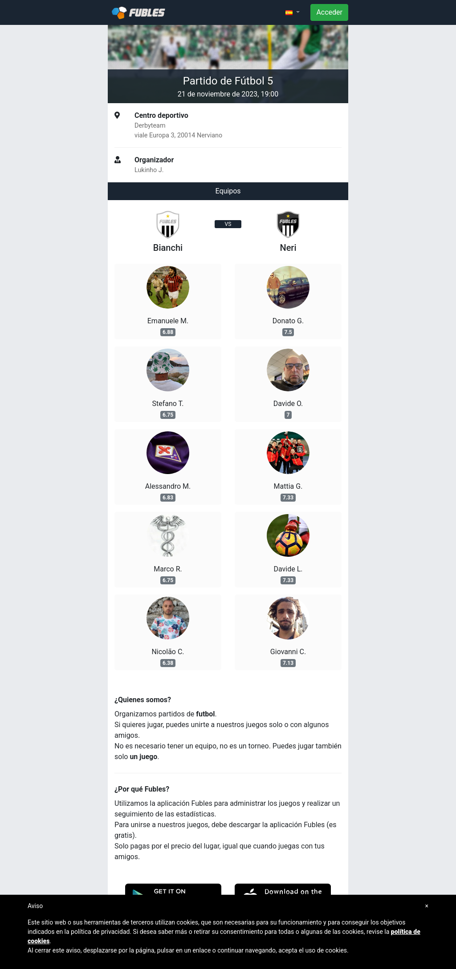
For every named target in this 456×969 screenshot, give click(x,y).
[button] (292, 12)
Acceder (329, 12)
